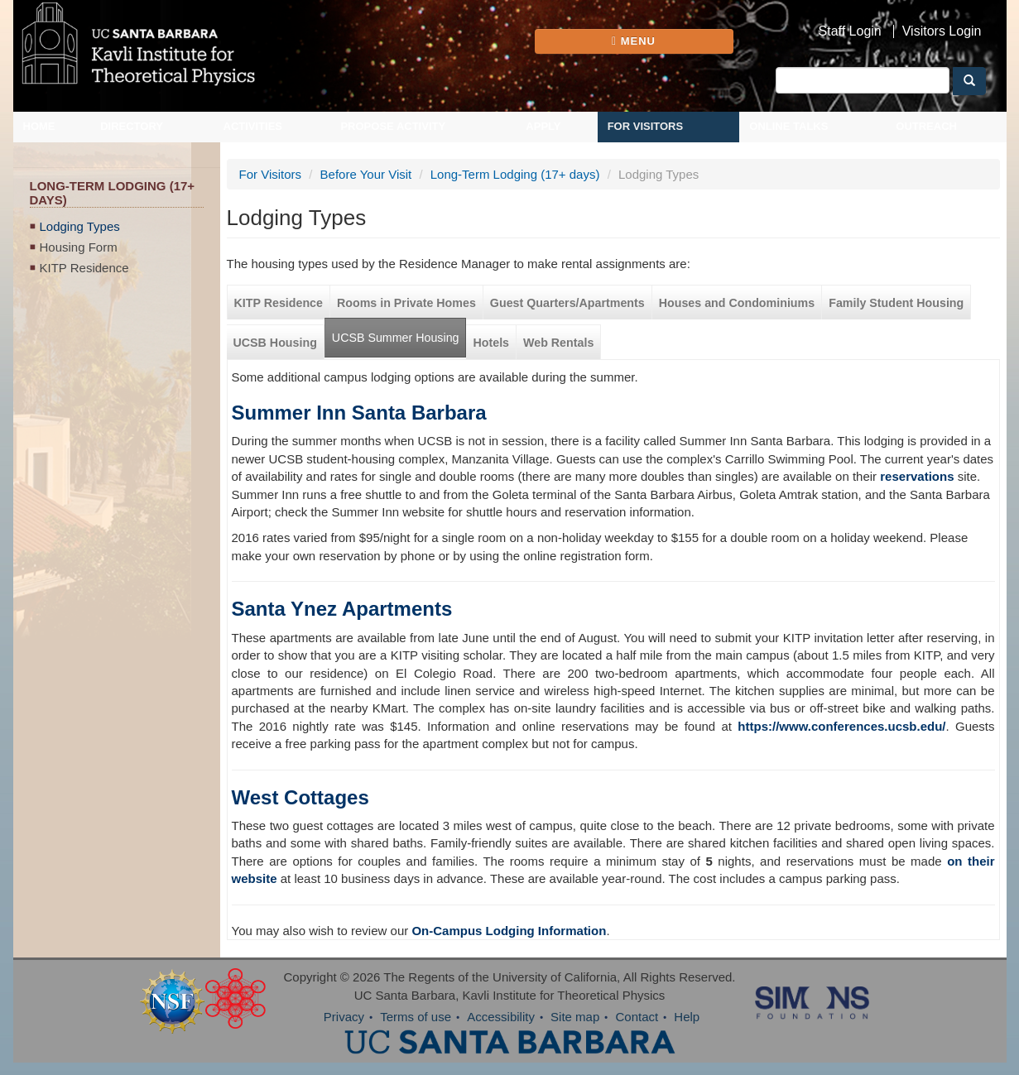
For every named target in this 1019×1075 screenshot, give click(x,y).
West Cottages (300, 797)
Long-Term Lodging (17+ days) (515, 174)
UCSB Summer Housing (395, 337)
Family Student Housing (896, 303)
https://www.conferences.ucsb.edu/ (841, 726)
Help (686, 1017)
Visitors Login (942, 31)
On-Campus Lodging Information (508, 931)
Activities (253, 126)
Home (39, 126)
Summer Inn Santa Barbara (359, 412)
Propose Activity (392, 126)
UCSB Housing (275, 342)
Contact (636, 1017)
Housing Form (79, 247)
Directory (131, 126)
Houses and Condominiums (737, 303)
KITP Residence (84, 268)
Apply (543, 126)
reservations (917, 476)
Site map (574, 1017)
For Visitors (646, 126)
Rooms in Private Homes (406, 303)
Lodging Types (80, 226)
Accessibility (501, 1017)
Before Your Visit (366, 174)
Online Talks (788, 126)
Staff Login (850, 31)
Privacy (344, 1017)
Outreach (926, 126)
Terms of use (415, 1017)
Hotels (491, 342)
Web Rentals (558, 342)
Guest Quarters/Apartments (567, 303)
